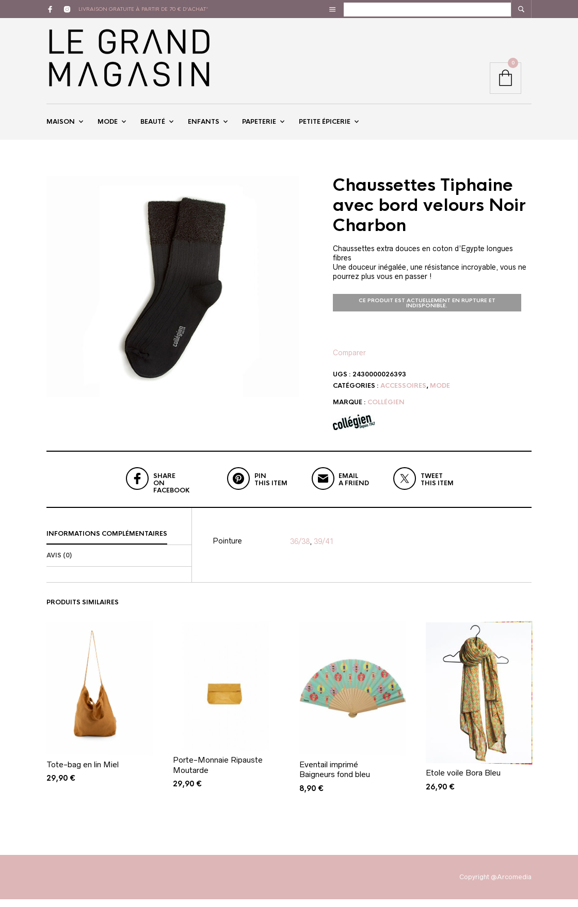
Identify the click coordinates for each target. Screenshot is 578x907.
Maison (60, 125)
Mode (108, 125)
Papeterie (259, 125)
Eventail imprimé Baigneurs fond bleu (334, 777)
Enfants (203, 125)
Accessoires (403, 393)
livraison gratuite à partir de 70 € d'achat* (143, 9)
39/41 (323, 549)
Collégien (386, 410)
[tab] (118, 542)
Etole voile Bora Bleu (463, 780)
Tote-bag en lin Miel (82, 772)
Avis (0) (59, 563)
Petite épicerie (324, 125)
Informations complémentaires (106, 541)
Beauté (152, 125)
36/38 (300, 549)
